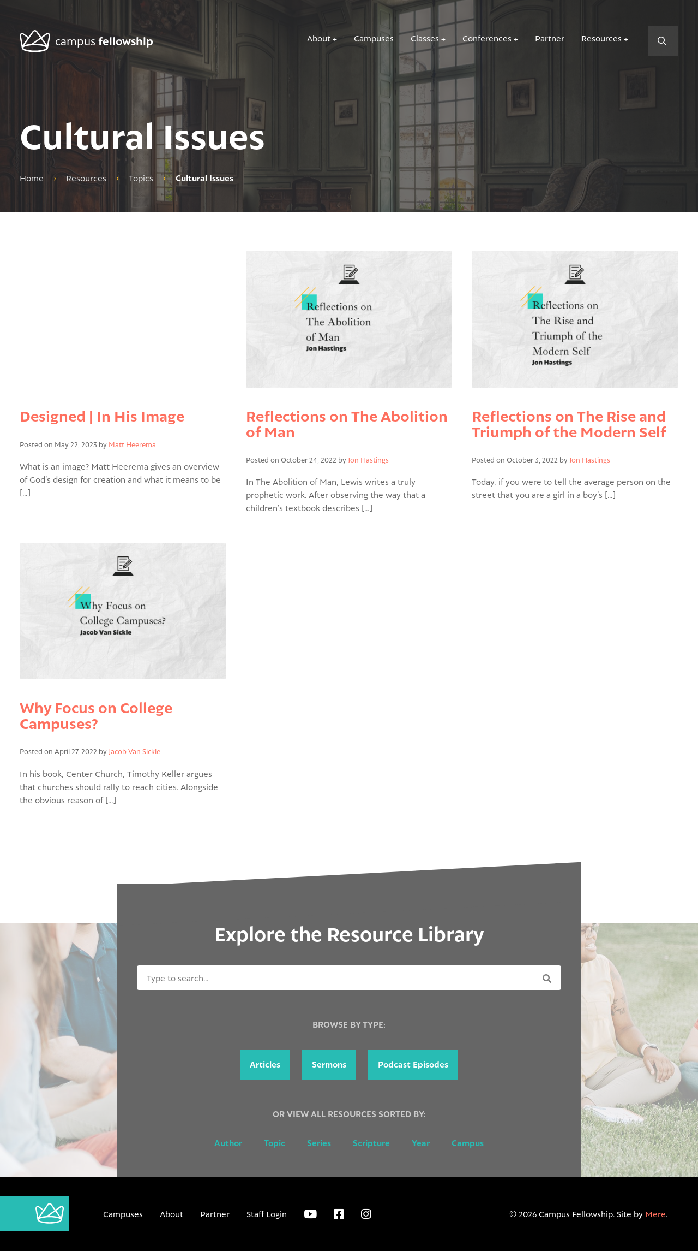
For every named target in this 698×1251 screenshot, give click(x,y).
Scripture (371, 1143)
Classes (425, 38)
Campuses (374, 38)
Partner (549, 38)
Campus (468, 1143)
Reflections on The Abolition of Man (347, 423)
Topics (141, 178)
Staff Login (266, 1214)
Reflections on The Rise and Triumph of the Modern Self (569, 423)
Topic (274, 1143)
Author (228, 1143)
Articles (265, 1064)
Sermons (329, 1064)
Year (421, 1143)
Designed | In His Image (102, 416)
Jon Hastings (368, 459)
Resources (601, 38)
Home (32, 178)
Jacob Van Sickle (134, 751)
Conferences (487, 38)
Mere (655, 1214)
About (318, 38)
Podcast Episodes (413, 1064)
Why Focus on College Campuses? (96, 715)
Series (319, 1143)
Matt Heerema (132, 444)
